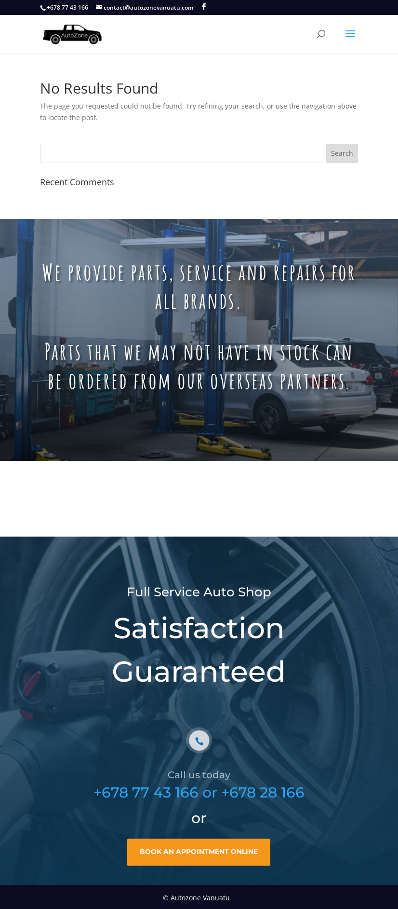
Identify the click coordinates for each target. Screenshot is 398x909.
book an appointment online (199, 860)
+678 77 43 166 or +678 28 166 (199, 802)
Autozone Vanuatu (200, 897)
